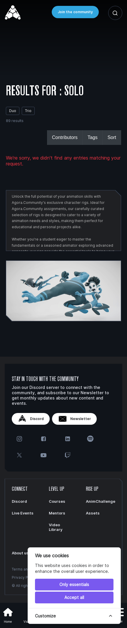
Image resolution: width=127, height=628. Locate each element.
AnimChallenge (100, 501)
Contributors (65, 137)
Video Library (55, 527)
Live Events (23, 513)
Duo (12, 111)
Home (8, 615)
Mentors (57, 513)
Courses (57, 501)
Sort (112, 137)
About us (20, 553)
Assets (93, 513)
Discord (31, 419)
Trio (28, 111)
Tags (93, 137)
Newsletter (74, 419)
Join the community (75, 12)
